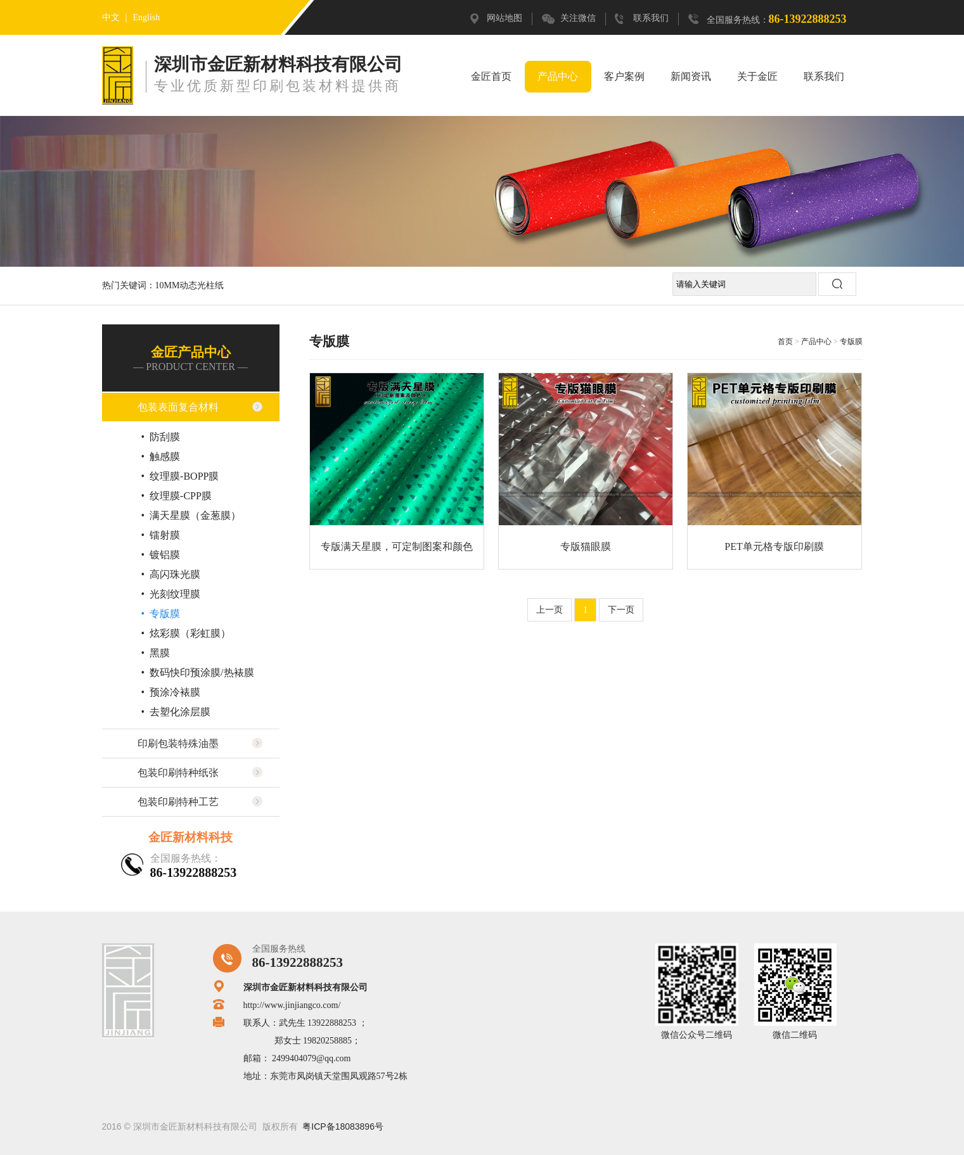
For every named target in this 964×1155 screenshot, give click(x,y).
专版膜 (851, 341)
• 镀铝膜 (161, 554)
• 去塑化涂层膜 (176, 711)
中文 (111, 17)
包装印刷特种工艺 (178, 801)
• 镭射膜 (161, 535)
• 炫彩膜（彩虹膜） (186, 633)
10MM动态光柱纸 (189, 285)
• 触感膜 (161, 456)
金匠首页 (491, 76)
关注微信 (578, 18)
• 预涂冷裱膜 (171, 692)
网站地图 (504, 18)
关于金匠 (757, 76)
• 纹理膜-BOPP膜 (180, 476)
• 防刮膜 (161, 436)
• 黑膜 (155, 653)
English (146, 17)
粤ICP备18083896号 (342, 1126)
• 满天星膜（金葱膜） (191, 515)
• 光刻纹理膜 (171, 594)
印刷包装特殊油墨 (178, 743)
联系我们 (651, 18)
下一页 (621, 610)
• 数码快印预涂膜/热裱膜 (197, 672)
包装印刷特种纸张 (178, 772)
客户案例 (624, 76)
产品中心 (557, 76)
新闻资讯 (691, 76)
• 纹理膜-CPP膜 (176, 495)
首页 (785, 341)
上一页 (549, 610)
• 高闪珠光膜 (171, 574)
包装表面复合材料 (178, 407)
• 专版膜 (161, 613)
